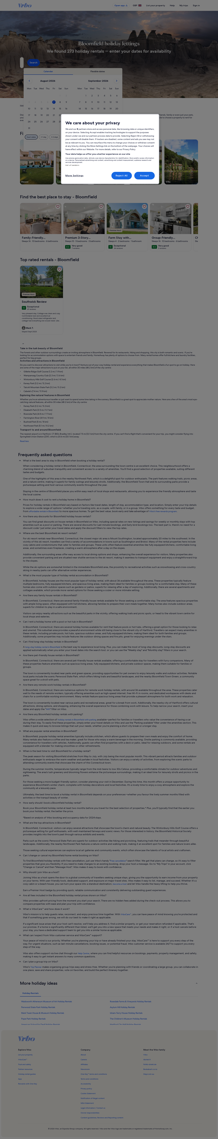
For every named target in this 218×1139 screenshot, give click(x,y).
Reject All (122, 175)
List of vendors (72, 165)
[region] (110, 149)
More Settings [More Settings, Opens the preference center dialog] (74, 175)
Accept (144, 175)
